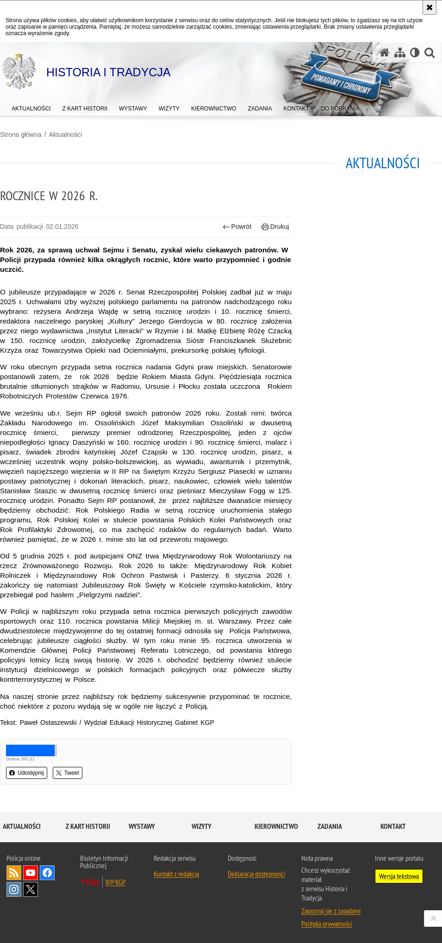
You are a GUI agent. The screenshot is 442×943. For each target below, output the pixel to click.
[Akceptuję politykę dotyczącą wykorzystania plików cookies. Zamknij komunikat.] (429, 7)
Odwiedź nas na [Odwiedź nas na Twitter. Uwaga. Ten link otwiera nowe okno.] (30, 889)
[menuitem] (31, 106)
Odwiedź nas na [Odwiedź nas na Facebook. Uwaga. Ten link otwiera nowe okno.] (47, 872)
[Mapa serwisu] (399, 52)
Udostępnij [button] (26, 773)
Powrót (237, 227)
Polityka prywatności (326, 923)
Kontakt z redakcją (176, 873)
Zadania (329, 826)
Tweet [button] (67, 773)
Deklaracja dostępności (256, 873)
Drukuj (275, 227)
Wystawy (142, 826)
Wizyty (202, 826)
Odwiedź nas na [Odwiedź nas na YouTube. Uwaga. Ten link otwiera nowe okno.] (30, 872)
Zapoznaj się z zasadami (331, 910)
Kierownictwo (276, 826)
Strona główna (21, 134)
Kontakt (393, 826)
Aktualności (65, 134)
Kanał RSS (13, 872)
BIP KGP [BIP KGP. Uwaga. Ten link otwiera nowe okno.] (115, 882)
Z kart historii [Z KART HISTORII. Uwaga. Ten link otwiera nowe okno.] (88, 826)
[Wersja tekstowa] (415, 52)
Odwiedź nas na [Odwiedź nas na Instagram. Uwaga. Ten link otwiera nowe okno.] (13, 889)
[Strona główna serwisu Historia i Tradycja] (385, 52)
